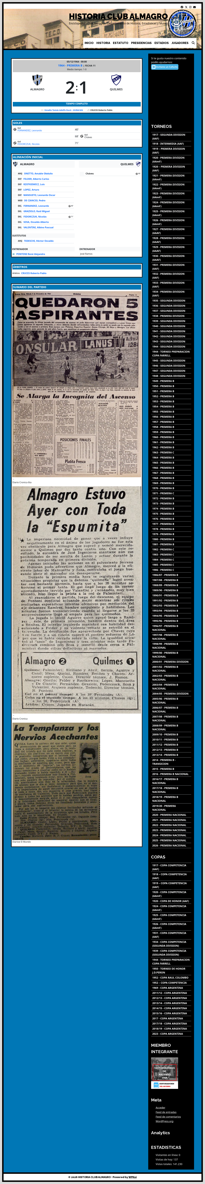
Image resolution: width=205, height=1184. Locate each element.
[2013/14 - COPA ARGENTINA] (171, 1003)
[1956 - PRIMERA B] (171, 416)
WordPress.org (164, 1121)
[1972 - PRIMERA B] (171, 498)
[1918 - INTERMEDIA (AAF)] (171, 143)
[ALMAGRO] (37, 87)
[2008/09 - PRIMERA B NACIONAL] (171, 727)
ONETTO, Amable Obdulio (38, 173)
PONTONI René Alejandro (30, 254)
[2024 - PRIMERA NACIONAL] (171, 835)
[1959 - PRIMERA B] (171, 432)
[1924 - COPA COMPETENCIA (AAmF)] (171, 908)
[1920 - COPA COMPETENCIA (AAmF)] (171, 894)
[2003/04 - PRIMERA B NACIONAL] (171, 686)
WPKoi (132, 1177)
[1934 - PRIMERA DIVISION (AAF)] (171, 293)
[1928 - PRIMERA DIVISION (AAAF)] (171, 240)
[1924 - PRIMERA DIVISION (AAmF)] (171, 204)
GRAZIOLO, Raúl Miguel (36, 211)
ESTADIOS (161, 43)
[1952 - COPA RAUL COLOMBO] (171, 977)
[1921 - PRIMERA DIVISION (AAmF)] (171, 177)
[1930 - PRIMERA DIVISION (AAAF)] (171, 258)
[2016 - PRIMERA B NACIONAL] (171, 774)
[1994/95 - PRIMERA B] (171, 615)
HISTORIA (103, 43)
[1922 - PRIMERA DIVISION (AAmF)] (171, 186)
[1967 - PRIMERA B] (171, 472)
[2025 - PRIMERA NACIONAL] (171, 840)
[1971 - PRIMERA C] (171, 493)
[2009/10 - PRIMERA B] (171, 734)
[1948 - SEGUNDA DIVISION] (171, 375)
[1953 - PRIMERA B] (171, 401)
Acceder (160, 1107)
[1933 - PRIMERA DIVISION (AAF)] (171, 284)
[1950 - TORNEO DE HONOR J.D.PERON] (171, 970)
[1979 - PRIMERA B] (171, 534)
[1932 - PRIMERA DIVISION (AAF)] (171, 275)
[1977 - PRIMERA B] (171, 523)
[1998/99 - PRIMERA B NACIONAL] (171, 645)
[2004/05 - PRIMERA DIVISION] (171, 693)
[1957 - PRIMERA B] (171, 421)
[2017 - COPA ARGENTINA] (171, 1018)
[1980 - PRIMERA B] (171, 539)
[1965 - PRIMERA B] (171, 462)
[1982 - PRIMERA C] (171, 549)
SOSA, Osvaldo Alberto (36, 222)
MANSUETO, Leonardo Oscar (39, 195)
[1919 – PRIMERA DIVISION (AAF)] (171, 150)
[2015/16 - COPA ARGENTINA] (171, 1013)
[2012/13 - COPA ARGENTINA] (171, 998)
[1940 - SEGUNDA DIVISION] (171, 326)
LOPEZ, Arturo (31, 189)
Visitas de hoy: (164, 1159)
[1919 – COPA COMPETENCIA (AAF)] (171, 885)
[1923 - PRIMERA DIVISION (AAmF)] (171, 195)
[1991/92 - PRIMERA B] (171, 600)
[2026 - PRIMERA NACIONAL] (171, 845)
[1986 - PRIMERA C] (171, 569)
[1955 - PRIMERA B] (171, 411)
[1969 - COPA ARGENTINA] (171, 987)
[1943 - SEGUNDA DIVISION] (171, 341)
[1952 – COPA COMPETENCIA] (171, 982)
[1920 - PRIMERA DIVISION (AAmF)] (171, 159)
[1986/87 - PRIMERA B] (171, 575)
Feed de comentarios (168, 1116)
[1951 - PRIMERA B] (171, 391)
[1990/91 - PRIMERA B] (171, 595)
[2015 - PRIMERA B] (171, 768)
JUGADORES (180, 43)
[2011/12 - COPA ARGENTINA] (171, 992)
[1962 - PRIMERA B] (171, 447)
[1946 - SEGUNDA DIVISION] (171, 365)
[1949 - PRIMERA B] (171, 381)
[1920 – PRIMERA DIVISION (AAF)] (171, 168)
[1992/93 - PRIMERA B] (171, 605)
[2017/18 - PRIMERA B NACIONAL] (171, 790)
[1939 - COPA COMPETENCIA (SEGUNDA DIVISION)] (171, 952)
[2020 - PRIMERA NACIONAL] (171, 814)
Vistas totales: (164, 1164)
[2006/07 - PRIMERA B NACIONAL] (171, 709)
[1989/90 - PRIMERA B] (171, 590)
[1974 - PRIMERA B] (171, 508)
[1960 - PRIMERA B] (171, 437)
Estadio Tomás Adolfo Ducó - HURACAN (64, 110)
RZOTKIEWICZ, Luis (34, 184)
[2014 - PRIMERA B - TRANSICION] (171, 762)
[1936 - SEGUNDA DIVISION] (171, 305)
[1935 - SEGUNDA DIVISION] (171, 300)
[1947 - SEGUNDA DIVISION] (171, 370)
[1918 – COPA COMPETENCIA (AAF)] (171, 876)
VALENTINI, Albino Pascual (38, 227)
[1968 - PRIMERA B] (171, 478)
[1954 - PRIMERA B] (171, 406)
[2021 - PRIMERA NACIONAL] (171, 820)
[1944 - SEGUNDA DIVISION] (171, 346)
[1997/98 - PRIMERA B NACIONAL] (171, 636)
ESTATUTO (120, 43)
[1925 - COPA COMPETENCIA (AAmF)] (171, 917)
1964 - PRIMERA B (70, 65)
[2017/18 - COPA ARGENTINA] (171, 1023)
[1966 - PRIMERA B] (171, 467)
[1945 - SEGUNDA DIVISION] (171, 360)
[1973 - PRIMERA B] (171, 503)
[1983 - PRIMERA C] (171, 554)
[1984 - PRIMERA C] (171, 559)
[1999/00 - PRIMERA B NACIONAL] (171, 654)
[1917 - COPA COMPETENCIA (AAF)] (171, 867)
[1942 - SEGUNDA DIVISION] (171, 336)
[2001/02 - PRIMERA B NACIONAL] (171, 668)
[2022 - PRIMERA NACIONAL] (171, 825)
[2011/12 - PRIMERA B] (171, 744)
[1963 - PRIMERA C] (171, 452)
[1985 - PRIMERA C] (171, 564)
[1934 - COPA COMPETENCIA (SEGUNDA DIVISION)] (171, 943)
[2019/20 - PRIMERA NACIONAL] (171, 807)
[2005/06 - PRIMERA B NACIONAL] (171, 700)
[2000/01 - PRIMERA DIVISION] (171, 661)
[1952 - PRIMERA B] (171, 396)
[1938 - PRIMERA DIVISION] (171, 315)
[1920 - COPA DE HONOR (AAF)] (171, 901)
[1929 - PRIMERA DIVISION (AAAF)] (171, 249)
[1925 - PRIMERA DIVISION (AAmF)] (171, 213)
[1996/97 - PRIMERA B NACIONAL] (171, 628)
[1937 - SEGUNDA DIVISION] (171, 310)
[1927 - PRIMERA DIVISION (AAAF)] (171, 231)
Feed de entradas (166, 1112)
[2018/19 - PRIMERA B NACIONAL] (171, 799)
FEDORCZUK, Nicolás (28, 144)
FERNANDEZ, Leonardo (29, 130)
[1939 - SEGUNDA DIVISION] (171, 321)
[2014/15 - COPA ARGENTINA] (171, 1008)
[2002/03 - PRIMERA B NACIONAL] (171, 677)
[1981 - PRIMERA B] (171, 544)
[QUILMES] (116, 87)
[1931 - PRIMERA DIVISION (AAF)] (171, 266)
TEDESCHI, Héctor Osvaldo (39, 240)
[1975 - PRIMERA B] (171, 513)
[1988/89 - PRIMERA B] (171, 585)
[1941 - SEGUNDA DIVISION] (171, 331)
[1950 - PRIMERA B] (171, 386)
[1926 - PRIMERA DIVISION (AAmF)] (171, 222)
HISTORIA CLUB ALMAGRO (118, 16)
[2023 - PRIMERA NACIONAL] (171, 830)
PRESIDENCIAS (141, 43)
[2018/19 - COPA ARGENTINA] (171, 1028)
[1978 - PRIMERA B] (171, 529)
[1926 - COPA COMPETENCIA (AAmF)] (171, 926)
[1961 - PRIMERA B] (171, 442)
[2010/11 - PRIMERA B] (171, 739)
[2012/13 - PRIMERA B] (171, 749)
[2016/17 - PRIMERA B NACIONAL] (171, 781)
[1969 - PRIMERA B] (171, 483)
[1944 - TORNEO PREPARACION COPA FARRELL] (171, 353)
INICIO (89, 43)
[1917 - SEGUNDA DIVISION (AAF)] (171, 136)
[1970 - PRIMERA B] (171, 488)
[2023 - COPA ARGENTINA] (171, 1033)
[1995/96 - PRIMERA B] (171, 620)
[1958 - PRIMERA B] (171, 426)
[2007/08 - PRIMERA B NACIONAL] (171, 718)
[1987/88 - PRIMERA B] (171, 580)
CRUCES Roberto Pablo (34, 273)
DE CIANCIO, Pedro (34, 200)
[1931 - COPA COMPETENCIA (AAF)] (171, 934)
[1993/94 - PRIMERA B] (171, 610)
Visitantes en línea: (167, 1155)
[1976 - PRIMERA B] (171, 518)
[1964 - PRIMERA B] (171, 457)
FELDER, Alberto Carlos (36, 178)
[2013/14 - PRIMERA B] (171, 754)
